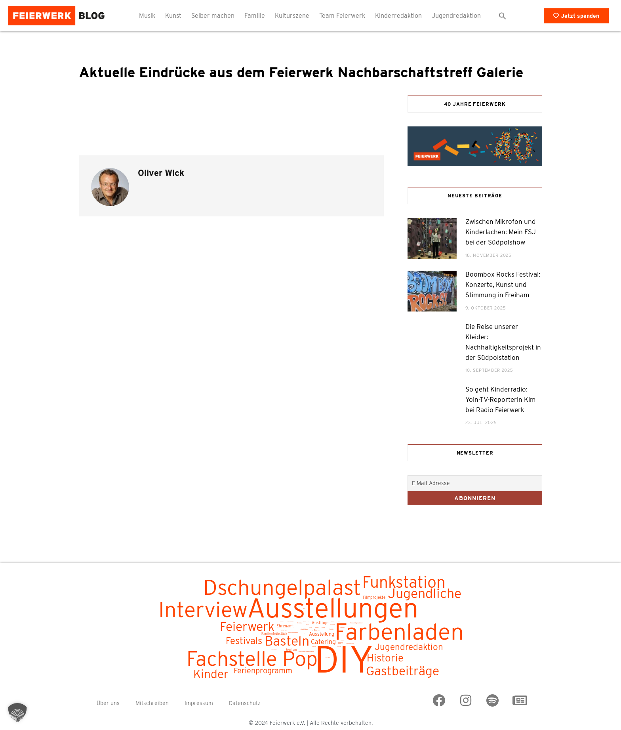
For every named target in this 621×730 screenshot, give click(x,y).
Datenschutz (245, 703)
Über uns (108, 703)
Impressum (199, 703)
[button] (502, 16)
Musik (147, 15)
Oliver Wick (161, 173)
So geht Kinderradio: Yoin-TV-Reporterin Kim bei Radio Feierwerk (500, 399)
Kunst (173, 15)
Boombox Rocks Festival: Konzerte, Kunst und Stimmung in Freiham (502, 284)
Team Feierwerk (342, 15)
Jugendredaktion (456, 15)
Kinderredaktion (398, 15)
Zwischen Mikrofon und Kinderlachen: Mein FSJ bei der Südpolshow (500, 232)
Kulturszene (292, 15)
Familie (254, 15)
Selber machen (212, 15)
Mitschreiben (152, 703)
